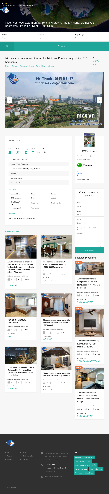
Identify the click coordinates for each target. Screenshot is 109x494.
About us (10, 460)
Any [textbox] (3, 38)
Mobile (79, 219)
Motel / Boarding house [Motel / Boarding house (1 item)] (82, 465)
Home (7, 66)
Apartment (23, 66)
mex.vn (13, 487)
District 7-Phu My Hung (37, 66)
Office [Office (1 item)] (94, 465)
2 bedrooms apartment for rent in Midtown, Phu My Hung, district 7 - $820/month (56, 322)
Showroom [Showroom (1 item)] (99, 469)
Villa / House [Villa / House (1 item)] (89, 473)
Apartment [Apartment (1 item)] (78, 457)
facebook (19, 5)
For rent (14, 66)
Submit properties (27, 456)
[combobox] (18, 37)
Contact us (25, 460)
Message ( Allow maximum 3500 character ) (89, 228)
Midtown (51, 66)
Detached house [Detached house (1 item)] (89, 457)
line (14, 5)
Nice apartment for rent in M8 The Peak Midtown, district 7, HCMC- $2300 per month (54, 264)
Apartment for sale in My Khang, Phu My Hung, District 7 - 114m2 (88, 344)
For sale (24, 452)
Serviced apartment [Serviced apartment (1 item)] (81, 469)
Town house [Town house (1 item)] (78, 473)
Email (79, 211)
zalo (11, 5)
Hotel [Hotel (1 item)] (89, 461)
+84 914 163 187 (9, 3)
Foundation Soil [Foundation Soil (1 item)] (80, 461)
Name (79, 202)
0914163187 (87, 159)
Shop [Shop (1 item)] (91, 469)
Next (99, 100)
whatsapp (6, 5)
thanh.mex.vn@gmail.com (89, 156)
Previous (9, 100)
